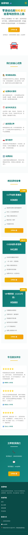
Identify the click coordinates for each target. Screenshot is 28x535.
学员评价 (3, 511)
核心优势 (3, 505)
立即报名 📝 (14, 29)
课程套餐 (3, 508)
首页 (2, 501)
